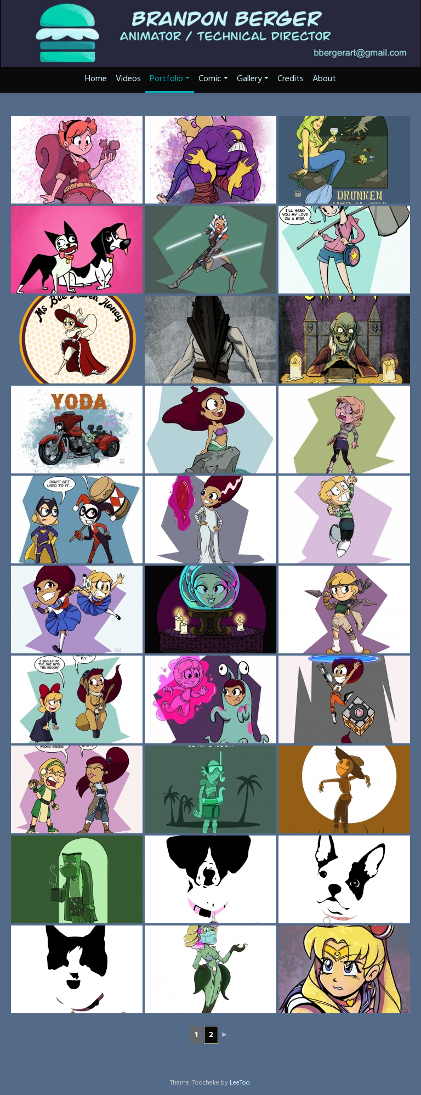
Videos (128, 79)
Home (96, 79)
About (324, 79)
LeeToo (240, 1082)
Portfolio (170, 79)
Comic (213, 79)
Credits (290, 79)
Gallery (253, 79)
